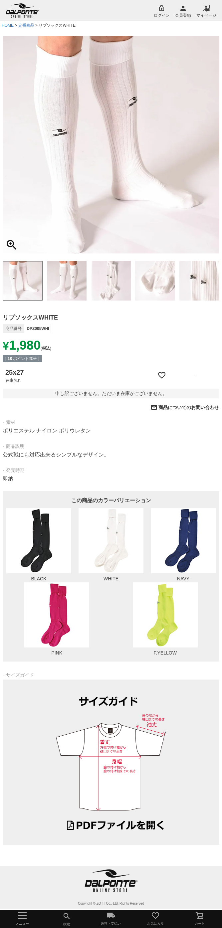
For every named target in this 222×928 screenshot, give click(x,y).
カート (200, 918)
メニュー (22, 918)
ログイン (162, 15)
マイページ (206, 15)
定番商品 (26, 25)
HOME (8, 25)
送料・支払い (111, 918)
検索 (66, 918)
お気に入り (155, 918)
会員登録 (183, 15)
